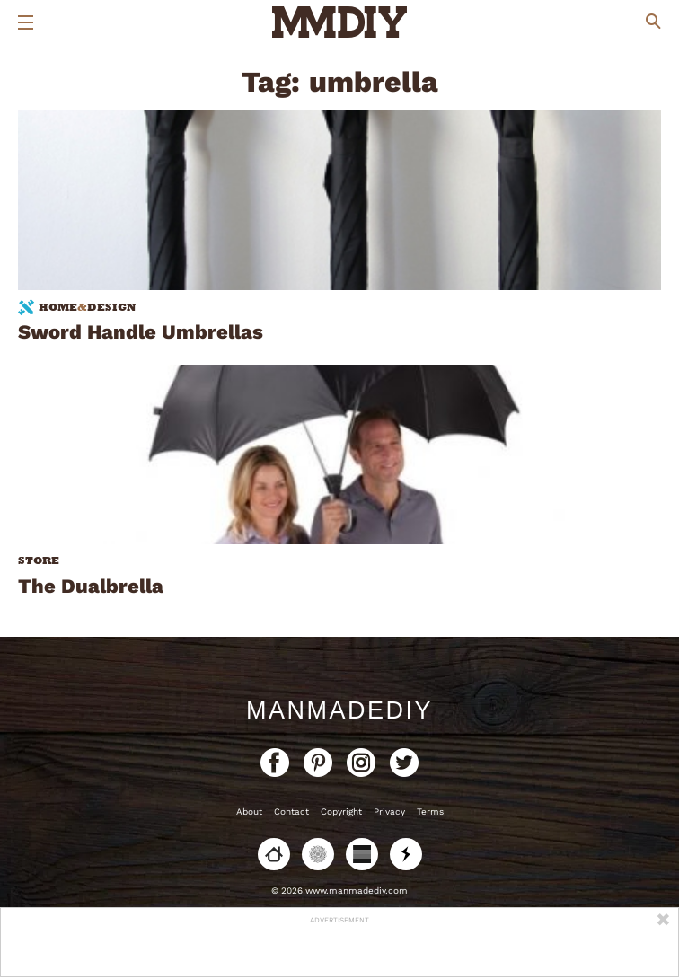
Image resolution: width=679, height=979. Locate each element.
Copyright (341, 811)
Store (38, 560)
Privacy (389, 811)
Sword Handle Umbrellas (140, 332)
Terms (430, 811)
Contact (291, 811)
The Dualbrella (90, 586)
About (249, 811)
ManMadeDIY (339, 710)
